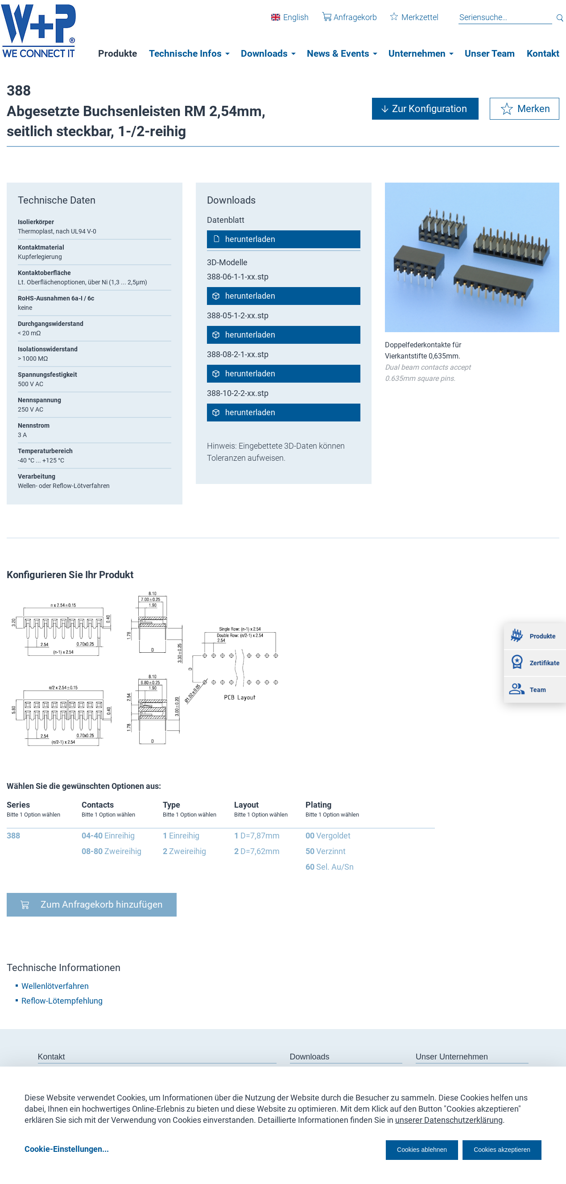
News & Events (338, 53)
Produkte (117, 53)
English (289, 21)
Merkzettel (408, 22)
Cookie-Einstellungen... (67, 1149)
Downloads (264, 53)
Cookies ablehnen (394, 1149)
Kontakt (543, 53)
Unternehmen (417, 53)
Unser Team (490, 53)
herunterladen (250, 239)
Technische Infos (185, 53)
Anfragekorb (342, 22)
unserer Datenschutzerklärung (449, 1116)
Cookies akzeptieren (494, 1149)
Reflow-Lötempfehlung (62, 1000)
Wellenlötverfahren (55, 986)
